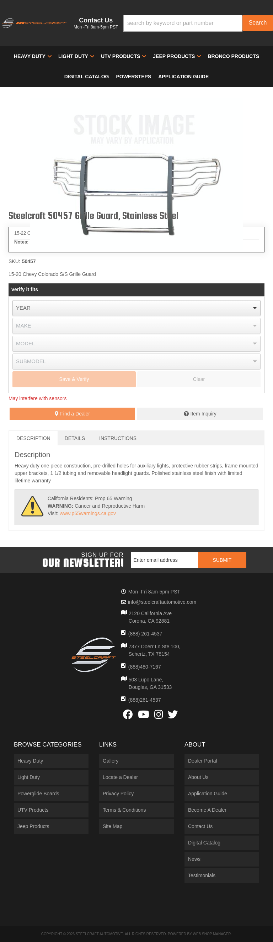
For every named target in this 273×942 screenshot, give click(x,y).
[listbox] (136, 308)
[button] (198, 23)
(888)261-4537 (144, 700)
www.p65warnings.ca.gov (88, 513)
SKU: (14, 261)
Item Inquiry (203, 414)
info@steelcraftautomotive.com (162, 602)
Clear (199, 379)
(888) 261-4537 (145, 634)
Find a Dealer (72, 414)
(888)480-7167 (144, 667)
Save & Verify (74, 379)
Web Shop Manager (212, 934)
